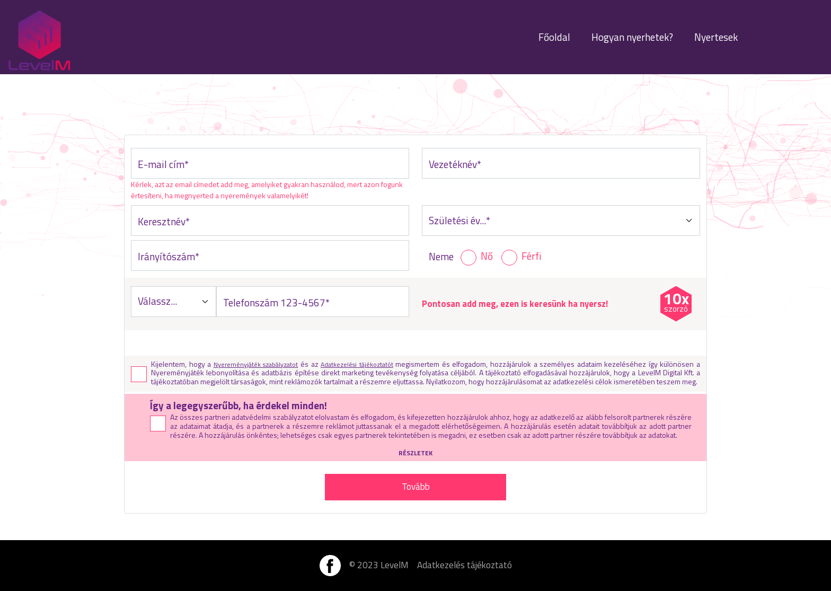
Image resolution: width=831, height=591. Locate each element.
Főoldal (554, 37)
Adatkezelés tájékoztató (464, 565)
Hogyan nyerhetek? (632, 37)
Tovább (416, 486)
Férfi (531, 256)
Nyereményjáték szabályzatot (256, 364)
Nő (487, 256)
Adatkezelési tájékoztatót (357, 364)
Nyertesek (716, 37)
